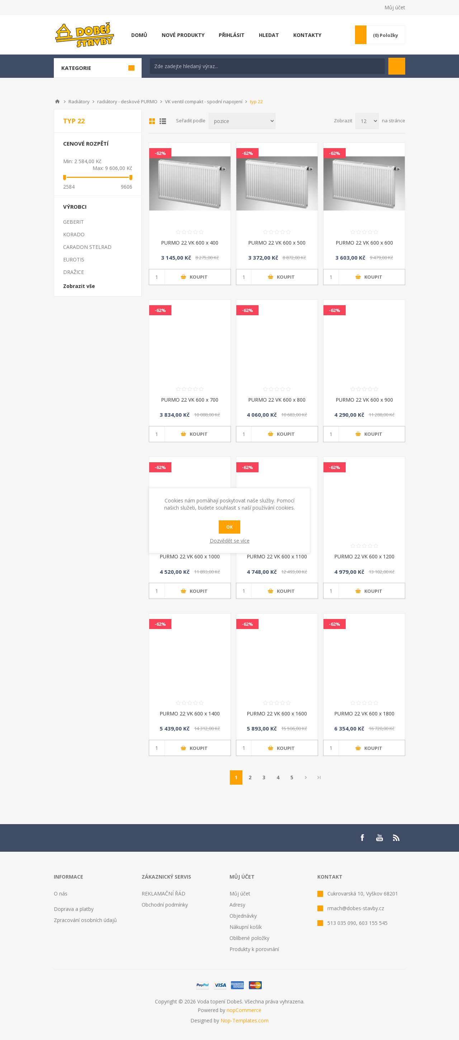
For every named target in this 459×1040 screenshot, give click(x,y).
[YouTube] (379, 837)
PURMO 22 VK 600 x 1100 (277, 556)
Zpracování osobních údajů (85, 920)
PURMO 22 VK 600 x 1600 (277, 713)
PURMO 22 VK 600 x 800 (277, 399)
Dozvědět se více (230, 540)
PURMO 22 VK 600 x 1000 (190, 556)
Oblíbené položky (249, 938)
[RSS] (396, 837)
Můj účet (394, 7)
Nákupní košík (246, 926)
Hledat (396, 66)
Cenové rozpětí (86, 143)
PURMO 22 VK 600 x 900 (364, 399)
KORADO (74, 234)
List (163, 121)
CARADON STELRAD (87, 247)
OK (229, 527)
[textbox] (267, 66)
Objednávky (243, 915)
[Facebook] (362, 837)
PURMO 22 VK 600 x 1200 (364, 556)
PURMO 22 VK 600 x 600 (364, 242)
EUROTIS (73, 259)
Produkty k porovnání (254, 949)
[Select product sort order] (242, 121)
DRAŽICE (73, 272)
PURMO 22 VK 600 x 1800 (364, 713)
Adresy (237, 904)
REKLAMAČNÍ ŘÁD (163, 893)
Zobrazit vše (79, 286)
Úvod (57, 101)
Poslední (319, 777)
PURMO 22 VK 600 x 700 (189, 399)
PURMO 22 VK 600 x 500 (277, 242)
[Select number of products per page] (367, 121)
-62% (160, 153)
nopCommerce (244, 1010)
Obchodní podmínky (165, 904)
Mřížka (152, 121)
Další (306, 777)
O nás (60, 893)
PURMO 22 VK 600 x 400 (189, 242)
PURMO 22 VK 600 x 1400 (190, 713)
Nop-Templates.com (245, 1020)
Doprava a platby (74, 909)
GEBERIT (73, 221)
